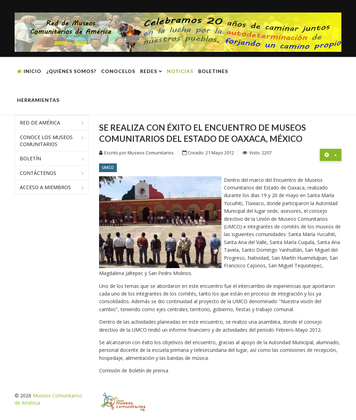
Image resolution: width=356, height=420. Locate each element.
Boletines (213, 71)
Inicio (32, 71)
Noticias (180, 71)
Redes (148, 71)
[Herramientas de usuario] (330, 155)
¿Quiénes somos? (71, 71)
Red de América (40, 122)
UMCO (108, 167)
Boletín (30, 158)
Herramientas (38, 100)
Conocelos (118, 71)
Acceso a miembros (45, 187)
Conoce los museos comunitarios (46, 140)
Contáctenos (38, 173)
